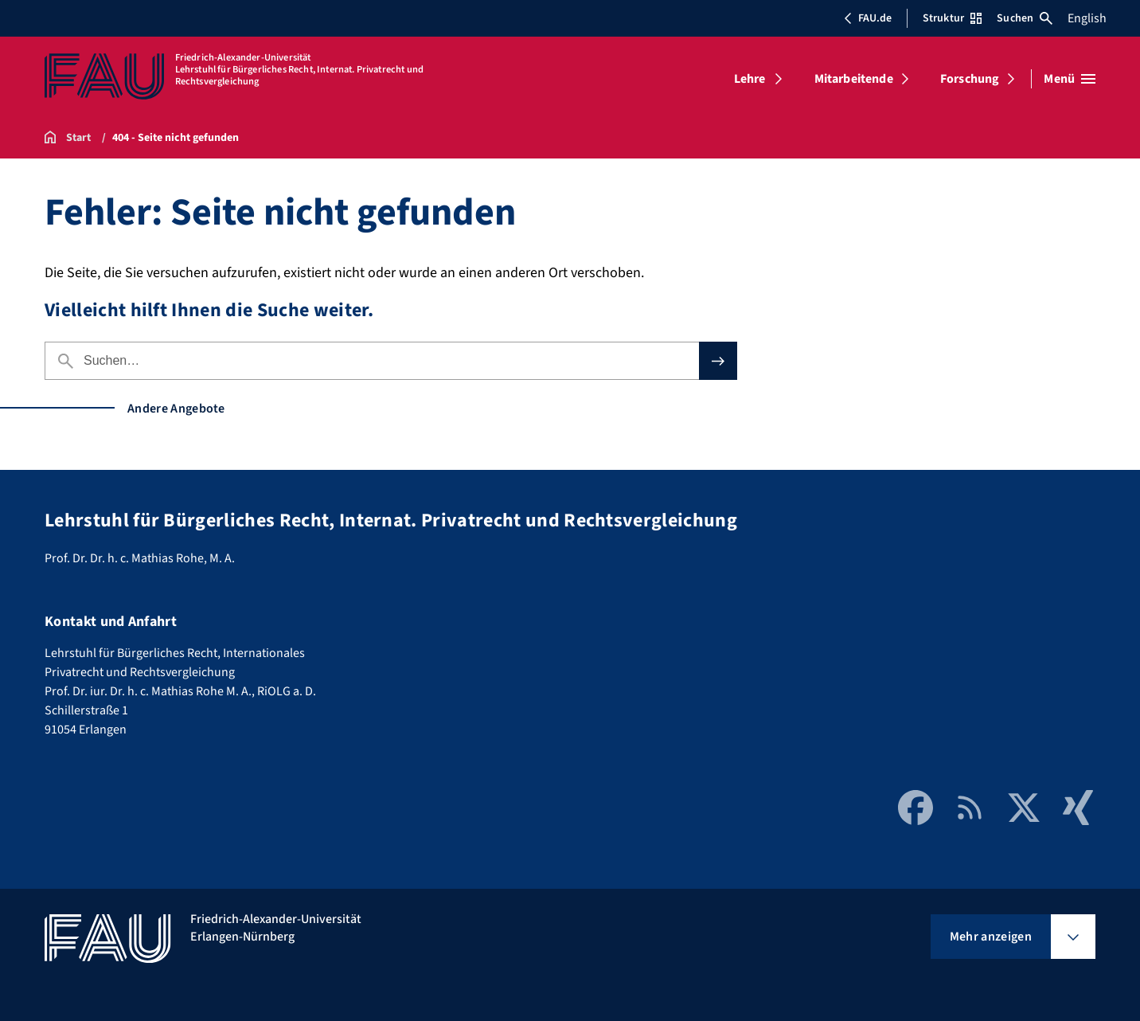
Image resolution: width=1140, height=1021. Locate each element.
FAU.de (867, 18)
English (1087, 18)
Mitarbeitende (853, 79)
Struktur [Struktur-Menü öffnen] (952, 18)
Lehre (750, 79)
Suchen (1024, 18)
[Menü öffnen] (1069, 78)
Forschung (969, 79)
